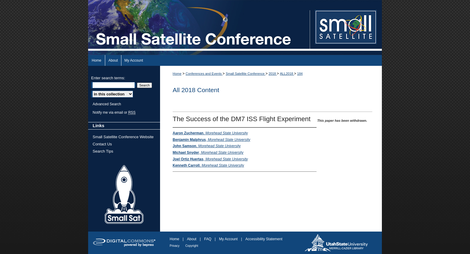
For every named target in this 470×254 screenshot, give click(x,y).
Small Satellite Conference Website (123, 137)
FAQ (207, 239)
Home (177, 73)
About (191, 239)
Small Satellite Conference (246, 73)
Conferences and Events (204, 73)
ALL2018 (287, 73)
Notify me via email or (114, 112)
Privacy (175, 245)
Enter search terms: (108, 78)
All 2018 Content (196, 89)
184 (299, 73)
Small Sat (124, 195)
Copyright (191, 245)
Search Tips (103, 151)
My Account (228, 239)
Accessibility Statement (263, 239)
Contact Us (102, 144)
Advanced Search (107, 104)
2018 (273, 73)
